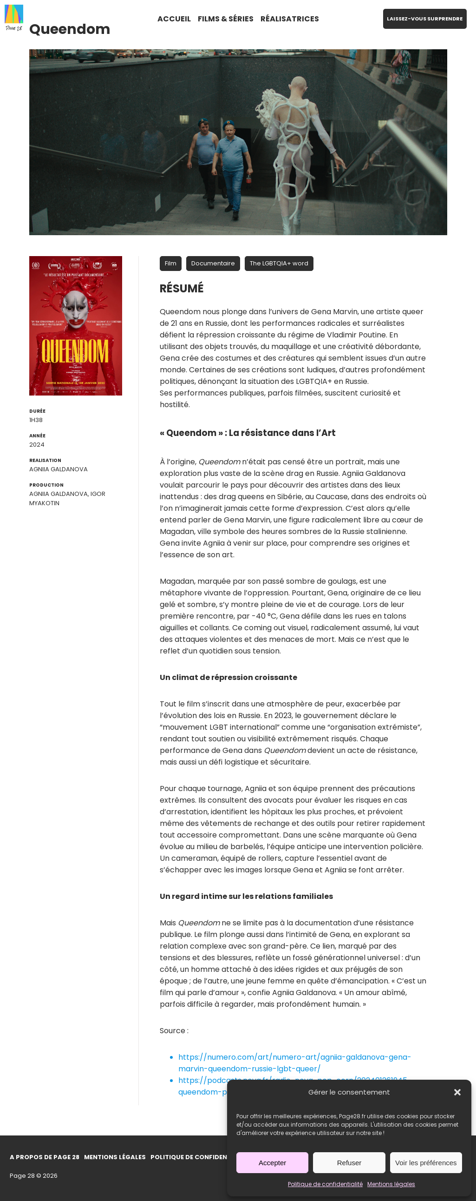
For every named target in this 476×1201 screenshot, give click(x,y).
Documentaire (213, 263)
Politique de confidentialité (325, 1184)
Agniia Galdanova (58, 469)
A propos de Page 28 (44, 1157)
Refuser (349, 1163)
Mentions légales (391, 1184)
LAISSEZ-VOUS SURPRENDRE (425, 18)
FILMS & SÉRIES (226, 18)
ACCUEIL (174, 18)
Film (170, 263)
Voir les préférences (426, 1163)
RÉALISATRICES (290, 18)
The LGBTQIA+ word (279, 263)
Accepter (272, 1163)
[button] (457, 1092)
